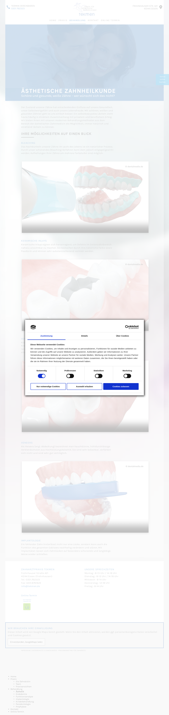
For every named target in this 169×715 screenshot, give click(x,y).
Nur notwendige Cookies (48, 386)
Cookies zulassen (121, 386)
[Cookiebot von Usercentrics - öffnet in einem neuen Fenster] (127, 327)
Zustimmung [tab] (47, 336)
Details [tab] (84, 336)
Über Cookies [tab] (122, 336)
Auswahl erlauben (84, 386)
